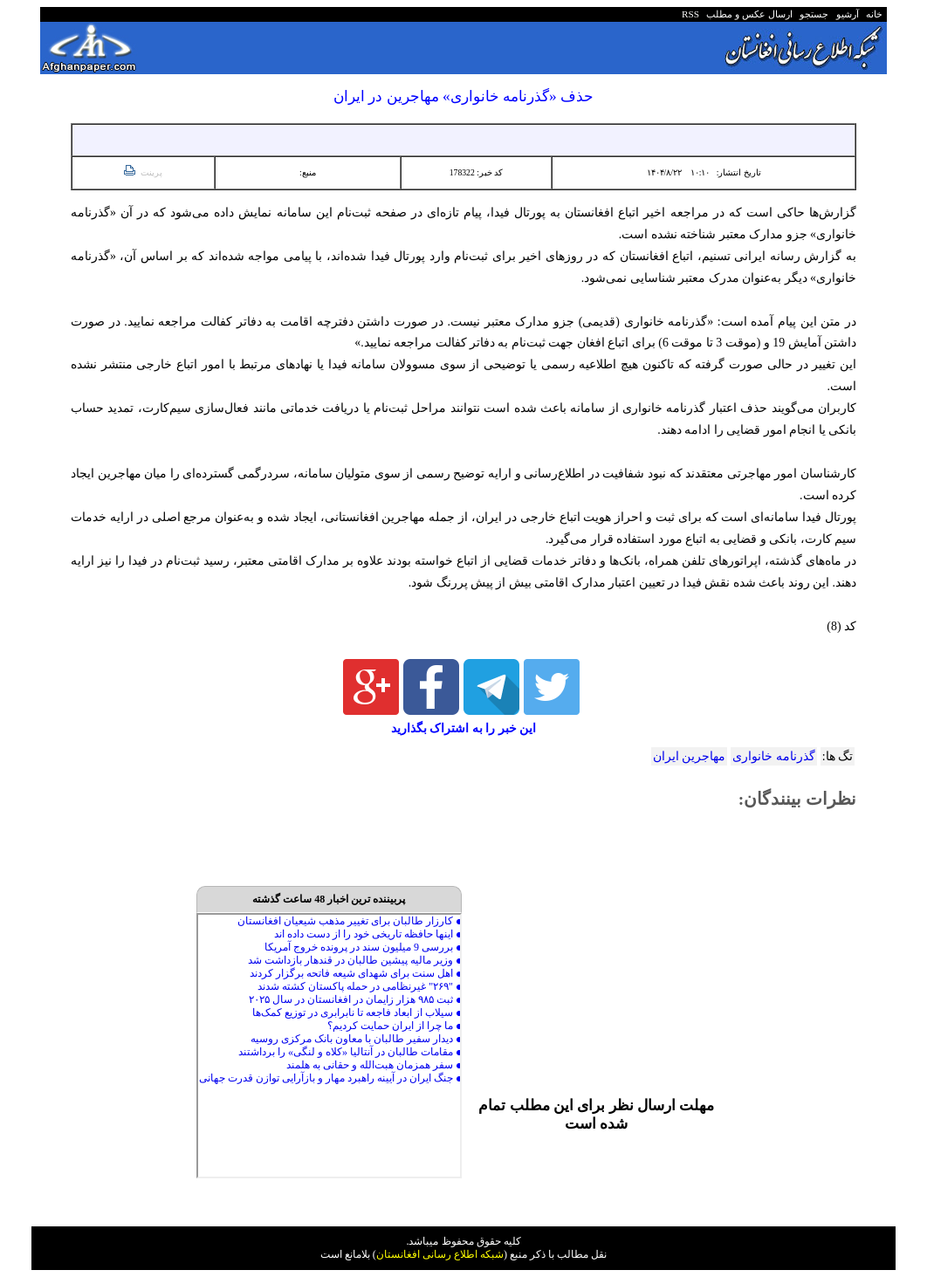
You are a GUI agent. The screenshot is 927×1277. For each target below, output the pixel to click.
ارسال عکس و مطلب (747, 14)
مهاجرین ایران (689, 756)
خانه (873, 14)
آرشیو (845, 14)
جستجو (812, 14)
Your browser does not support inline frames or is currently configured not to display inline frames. (329, 1045)
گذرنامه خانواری (773, 756)
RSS (690, 14)
